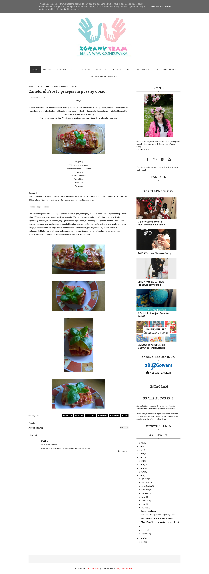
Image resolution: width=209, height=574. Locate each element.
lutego (144, 530)
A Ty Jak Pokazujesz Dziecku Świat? (153, 315)
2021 (141, 457)
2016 (141, 475)
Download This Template (104, 76)
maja (144, 504)
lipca (144, 497)
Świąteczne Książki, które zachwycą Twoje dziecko (151, 346)
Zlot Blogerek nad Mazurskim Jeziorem (157, 518)
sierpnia (145, 493)
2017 (141, 472)
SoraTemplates (93, 568)
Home (35, 69)
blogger (124, 428)
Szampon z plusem (148, 511)
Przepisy (116, 69)
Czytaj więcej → (143, 149)
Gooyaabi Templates (124, 568)
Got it (168, 6)
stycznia (145, 534)
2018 (141, 468)
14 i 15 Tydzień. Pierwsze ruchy (155, 253)
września (145, 489)
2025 (141, 446)
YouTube (47, 69)
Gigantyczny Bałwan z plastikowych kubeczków (151, 223)
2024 (141, 450)
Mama (74, 69)
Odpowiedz (122, 451)
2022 (141, 453)
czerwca (145, 500)
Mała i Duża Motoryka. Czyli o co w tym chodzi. (160, 522)
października (147, 486)
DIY (156, 69)
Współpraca (170, 69)
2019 (141, 464)
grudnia (145, 479)
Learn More (156, 6)
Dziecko (61, 69)
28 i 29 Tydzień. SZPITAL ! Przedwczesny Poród (151, 283)
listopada (146, 482)
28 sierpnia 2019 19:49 (49, 444)
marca (144, 526)
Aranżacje (101, 69)
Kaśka (44, 441)
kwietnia (145, 508)
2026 (141, 443)
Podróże (86, 69)
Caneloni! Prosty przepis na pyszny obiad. (158, 514)
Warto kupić (143, 69)
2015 (141, 538)
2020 (141, 461)
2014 (141, 542)
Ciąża (129, 69)
